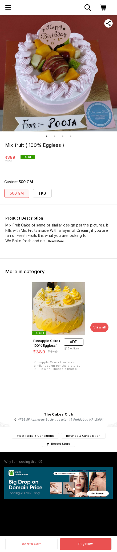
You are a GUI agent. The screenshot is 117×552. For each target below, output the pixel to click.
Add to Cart (31, 544)
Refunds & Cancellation (83, 436)
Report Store (58, 444)
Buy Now (85, 544)
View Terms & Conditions (35, 436)
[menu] (8, 7)
